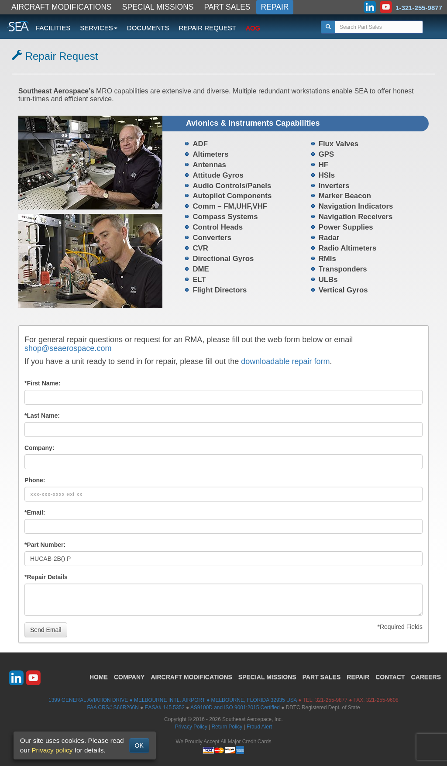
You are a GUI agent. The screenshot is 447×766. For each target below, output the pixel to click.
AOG (253, 27)
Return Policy (227, 727)
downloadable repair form (285, 361)
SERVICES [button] (98, 27)
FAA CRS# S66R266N (112, 707)
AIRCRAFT (191, 676)
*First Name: (42, 383)
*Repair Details (46, 577)
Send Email (46, 629)
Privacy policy (51, 750)
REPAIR (275, 7)
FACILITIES (53, 27)
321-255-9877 (331, 700)
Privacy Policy (191, 727)
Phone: (34, 480)
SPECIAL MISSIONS (158, 7)
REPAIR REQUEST (207, 27)
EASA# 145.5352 (165, 707)
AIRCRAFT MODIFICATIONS (61, 7)
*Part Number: (44, 544)
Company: (39, 447)
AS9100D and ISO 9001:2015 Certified (235, 707)
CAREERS (426, 676)
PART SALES (227, 7)
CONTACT (390, 676)
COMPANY (129, 676)
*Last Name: (42, 415)
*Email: (34, 512)
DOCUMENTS (148, 27)
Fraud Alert (259, 727)
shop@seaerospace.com (67, 348)
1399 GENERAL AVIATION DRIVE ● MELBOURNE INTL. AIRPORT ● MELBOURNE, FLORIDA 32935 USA (172, 700)
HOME (98, 676)
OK (139, 745)
